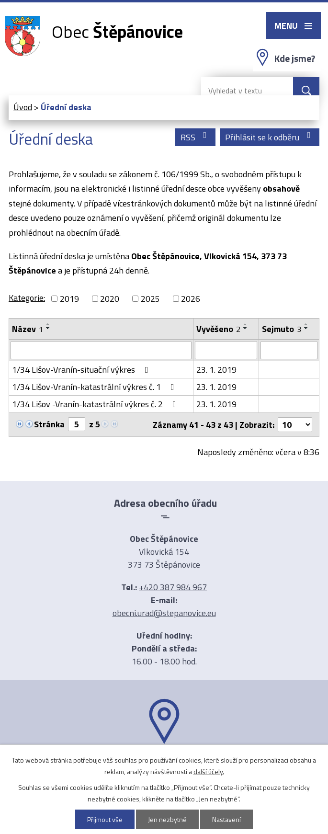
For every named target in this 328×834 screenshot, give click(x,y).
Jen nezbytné (167, 819)
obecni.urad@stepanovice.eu (164, 612)
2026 (190, 298)
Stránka (49, 424)
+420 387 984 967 (173, 587)
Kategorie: (27, 297)
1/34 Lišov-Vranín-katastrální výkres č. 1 (95, 386)
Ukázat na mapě (164, 762)
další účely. (208, 771)
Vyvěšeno (218, 328)
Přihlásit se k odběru (270, 137)
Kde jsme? (294, 58)
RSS (196, 137)
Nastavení (226, 819)
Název (27, 328)
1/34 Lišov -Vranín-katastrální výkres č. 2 (96, 404)
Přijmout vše (105, 819)
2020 (109, 298)
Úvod (22, 107)
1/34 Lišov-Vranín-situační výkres (82, 369)
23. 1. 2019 (216, 369)
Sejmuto (281, 328)
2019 (69, 298)
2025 (150, 298)
